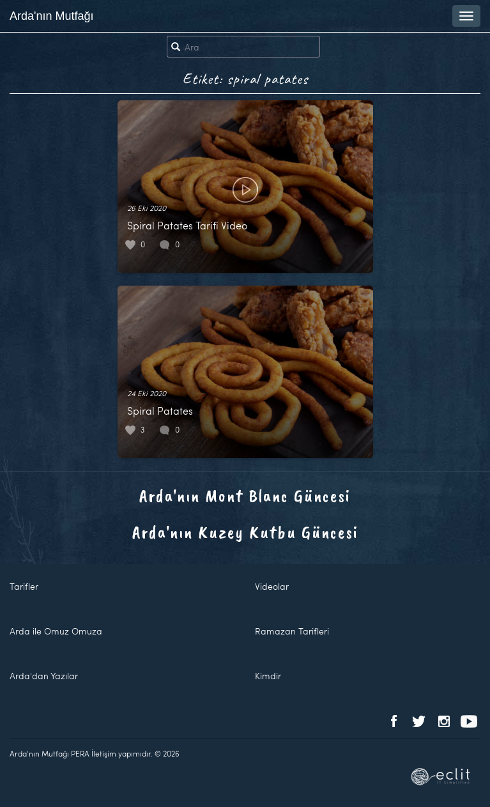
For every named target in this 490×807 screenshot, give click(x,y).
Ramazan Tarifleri (292, 631)
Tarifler (24, 586)
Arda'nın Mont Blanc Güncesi (245, 495)
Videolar (272, 586)
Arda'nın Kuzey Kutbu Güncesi (245, 532)
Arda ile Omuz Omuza (56, 631)
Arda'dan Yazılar (44, 676)
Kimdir (268, 676)
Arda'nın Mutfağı (52, 16)
